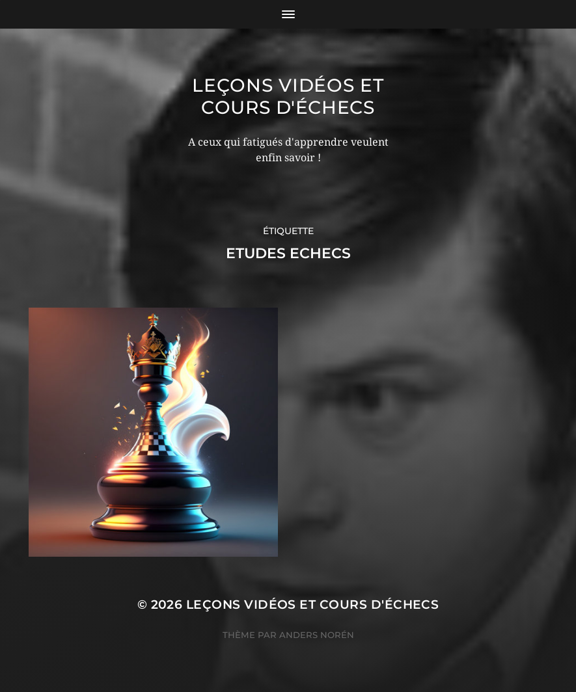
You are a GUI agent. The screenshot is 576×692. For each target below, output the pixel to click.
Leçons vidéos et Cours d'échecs (287, 96)
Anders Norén (316, 635)
